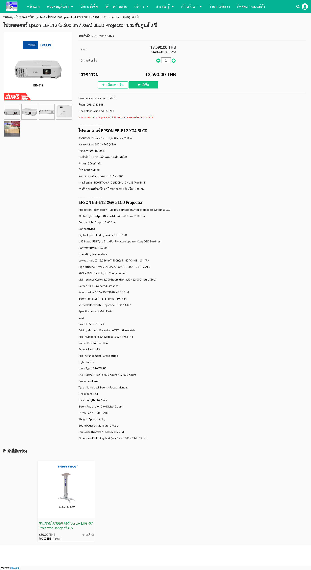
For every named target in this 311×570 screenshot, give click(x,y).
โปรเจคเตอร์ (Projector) (30, 17)
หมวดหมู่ (8, 17)
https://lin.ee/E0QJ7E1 (99, 110)
